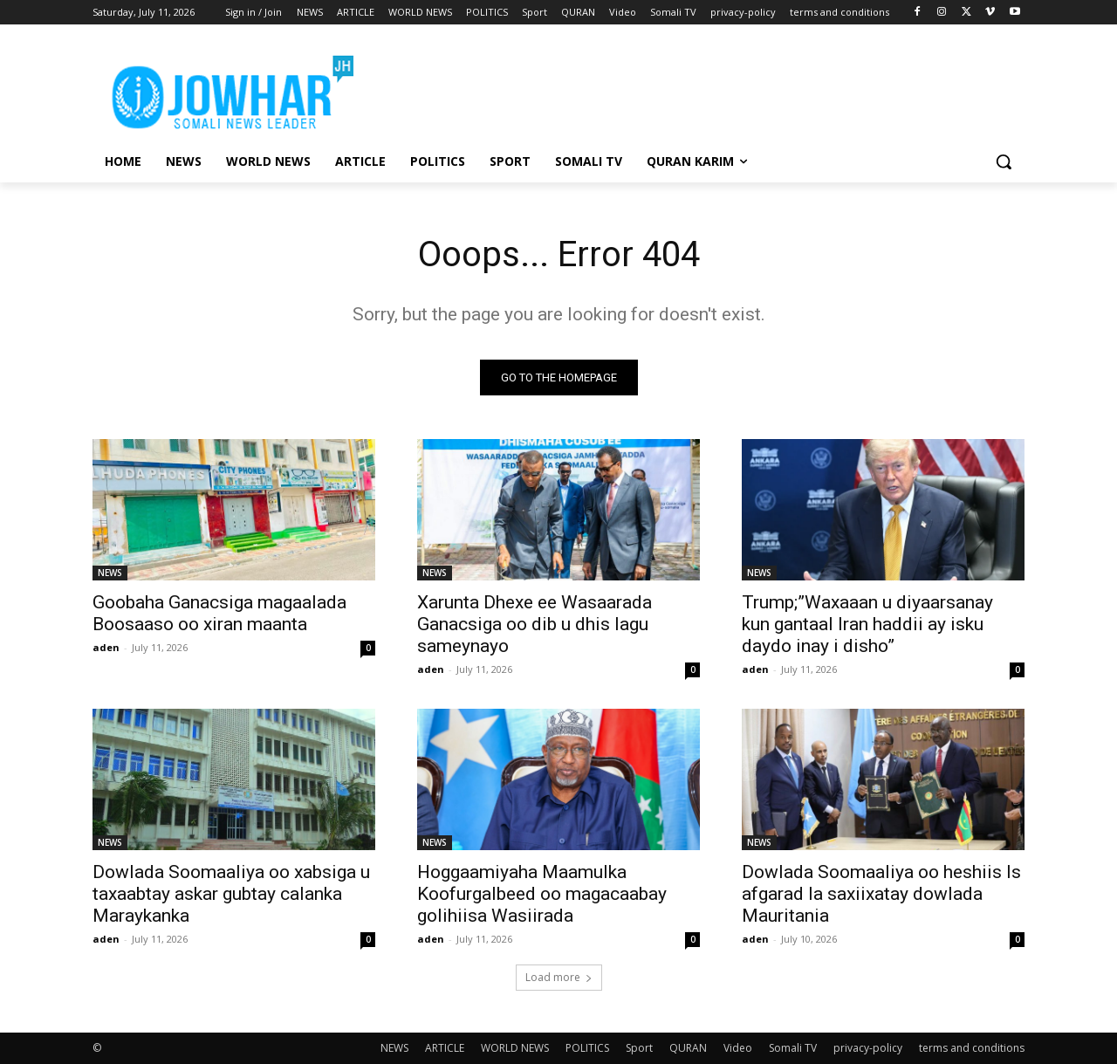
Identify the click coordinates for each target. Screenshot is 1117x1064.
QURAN (688, 1047)
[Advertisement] (689, 88)
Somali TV (793, 1047)
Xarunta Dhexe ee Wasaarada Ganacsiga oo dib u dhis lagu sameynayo (534, 624)
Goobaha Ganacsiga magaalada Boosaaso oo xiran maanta (219, 613)
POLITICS (587, 1047)
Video (737, 1047)
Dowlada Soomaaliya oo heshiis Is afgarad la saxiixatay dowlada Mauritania (881, 893)
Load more (559, 977)
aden (106, 647)
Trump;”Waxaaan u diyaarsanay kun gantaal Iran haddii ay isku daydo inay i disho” (867, 624)
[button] (1003, 161)
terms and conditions (971, 1047)
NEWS (110, 572)
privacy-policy (867, 1047)
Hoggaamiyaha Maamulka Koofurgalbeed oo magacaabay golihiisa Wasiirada (542, 893)
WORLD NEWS (515, 1047)
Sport (639, 1047)
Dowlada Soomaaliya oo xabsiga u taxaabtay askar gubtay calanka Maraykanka (231, 893)
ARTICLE (444, 1047)
